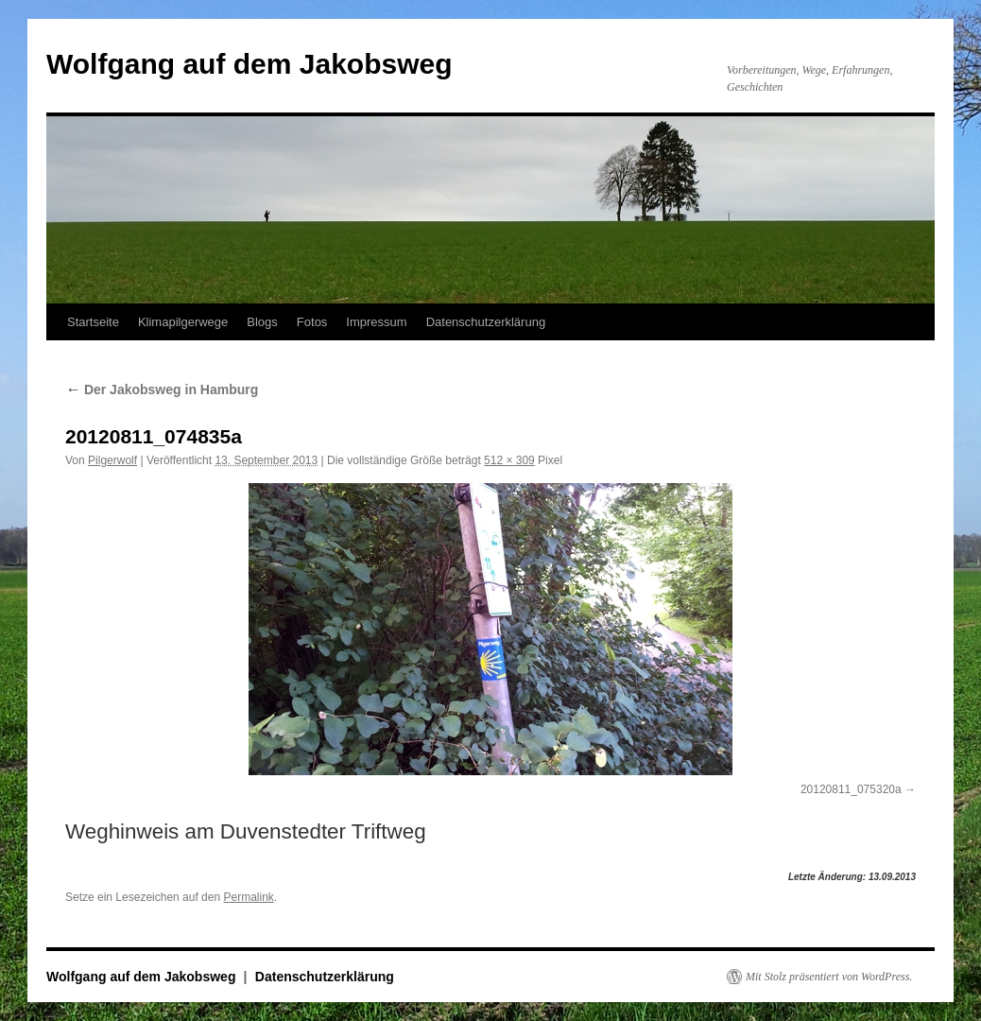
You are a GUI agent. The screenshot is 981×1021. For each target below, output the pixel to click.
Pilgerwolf (112, 460)
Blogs (262, 322)
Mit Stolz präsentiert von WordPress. (829, 976)
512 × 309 (509, 460)
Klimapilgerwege (183, 322)
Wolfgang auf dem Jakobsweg (249, 63)
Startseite (93, 322)
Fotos (312, 322)
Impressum (376, 322)
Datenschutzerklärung (485, 322)
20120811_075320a (851, 789)
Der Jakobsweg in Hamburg (161, 389)
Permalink (248, 897)
